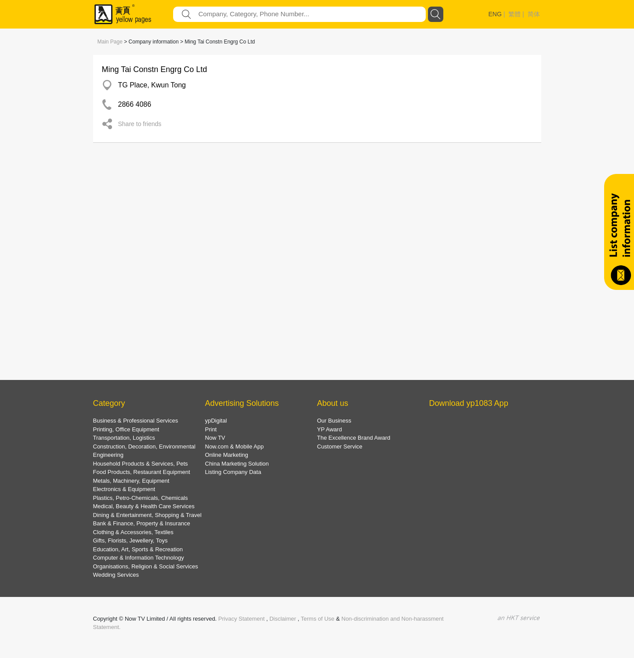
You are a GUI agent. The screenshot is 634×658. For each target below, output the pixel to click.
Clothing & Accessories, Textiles (133, 532)
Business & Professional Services (135, 420)
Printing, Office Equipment (126, 429)
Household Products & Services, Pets (140, 463)
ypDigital (216, 420)
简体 (534, 14)
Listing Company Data (233, 472)
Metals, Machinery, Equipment (131, 480)
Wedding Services (116, 574)
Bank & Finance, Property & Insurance (141, 523)
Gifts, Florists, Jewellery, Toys (130, 540)
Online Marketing (226, 455)
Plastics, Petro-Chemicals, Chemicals (140, 498)
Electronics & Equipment (124, 489)
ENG (495, 14)
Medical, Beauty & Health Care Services (144, 506)
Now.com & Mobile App (234, 446)
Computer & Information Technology (138, 557)
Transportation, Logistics (124, 437)
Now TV (215, 437)
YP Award (329, 429)
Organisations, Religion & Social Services (145, 566)
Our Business (334, 420)
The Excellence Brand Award (354, 437)
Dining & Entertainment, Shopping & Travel (147, 515)
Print (211, 429)
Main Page (110, 42)
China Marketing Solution (237, 463)
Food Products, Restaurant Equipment (141, 472)
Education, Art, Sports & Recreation (138, 549)
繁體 (514, 14)
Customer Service (339, 446)
